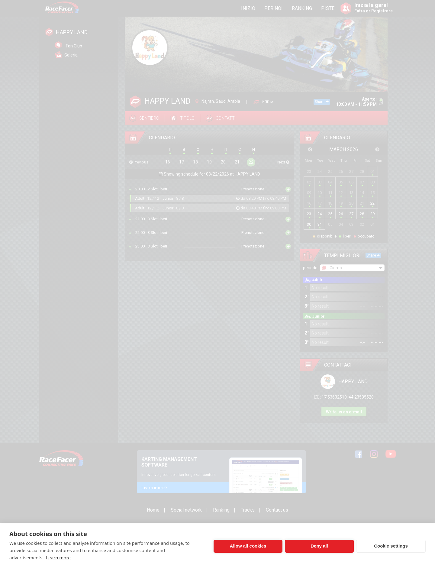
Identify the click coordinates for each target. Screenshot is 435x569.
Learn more (58, 557)
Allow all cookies (248, 545)
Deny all (319, 545)
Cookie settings (391, 545)
